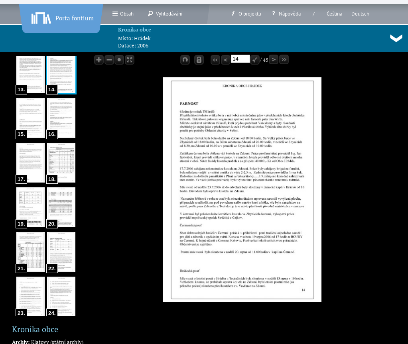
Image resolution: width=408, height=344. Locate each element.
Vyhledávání (165, 13)
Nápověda (285, 13)
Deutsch (360, 13)
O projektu (245, 13)
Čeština (334, 13)
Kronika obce (134, 29)
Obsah (123, 13)
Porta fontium (62, 16)
